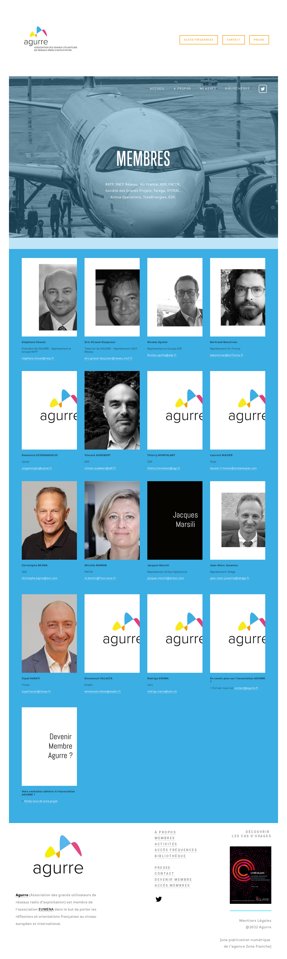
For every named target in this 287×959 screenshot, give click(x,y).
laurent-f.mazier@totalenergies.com (233, 468)
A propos (182, 88)
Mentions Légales (255, 921)
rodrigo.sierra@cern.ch (162, 691)
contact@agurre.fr (246, 688)
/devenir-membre (49, 746)
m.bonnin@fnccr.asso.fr (100, 578)
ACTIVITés (166, 844)
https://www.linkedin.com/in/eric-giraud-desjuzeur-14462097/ (112, 297)
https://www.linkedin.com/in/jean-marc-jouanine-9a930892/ (237, 520)
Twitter (263, 89)
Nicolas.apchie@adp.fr (161, 355)
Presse (259, 40)
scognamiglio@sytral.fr (37, 468)
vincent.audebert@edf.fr (100, 468)
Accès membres (172, 885)
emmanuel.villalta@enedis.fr (103, 691)
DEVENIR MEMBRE (173, 879)
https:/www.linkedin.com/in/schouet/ (49, 297)
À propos (165, 832)
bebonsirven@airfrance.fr (226, 355)
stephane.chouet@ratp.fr (38, 358)
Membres (208, 88)
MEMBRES (165, 838)
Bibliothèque (237, 88)
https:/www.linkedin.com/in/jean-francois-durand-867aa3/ (174, 297)
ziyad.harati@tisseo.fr (36, 691)
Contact (233, 40)
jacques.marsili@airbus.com (165, 578)
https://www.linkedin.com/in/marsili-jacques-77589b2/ (174, 520)
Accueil (157, 88)
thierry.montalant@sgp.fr (163, 468)
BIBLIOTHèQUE (170, 856)
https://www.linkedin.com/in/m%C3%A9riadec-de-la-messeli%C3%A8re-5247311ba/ (237, 297)
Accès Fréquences (198, 40)
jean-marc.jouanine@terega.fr (229, 578)
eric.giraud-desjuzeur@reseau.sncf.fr (109, 358)
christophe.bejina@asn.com (39, 578)
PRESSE (163, 867)
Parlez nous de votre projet (41, 801)
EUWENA (46, 909)
